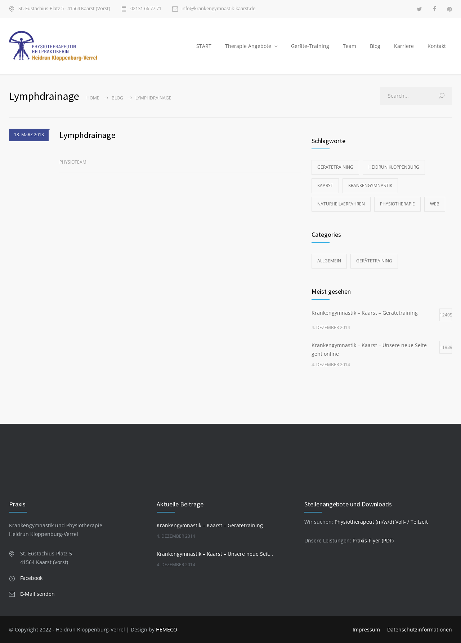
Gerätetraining (374, 261)
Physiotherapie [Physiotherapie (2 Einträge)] (397, 204)
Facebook (31, 578)
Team (349, 46)
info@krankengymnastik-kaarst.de (218, 9)
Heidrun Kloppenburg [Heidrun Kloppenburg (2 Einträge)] (393, 167)
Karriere (404, 46)
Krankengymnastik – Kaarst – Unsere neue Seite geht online (215, 553)
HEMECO (166, 629)
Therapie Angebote (248, 46)
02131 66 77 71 (145, 9)
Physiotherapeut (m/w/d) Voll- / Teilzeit (381, 521)
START (203, 46)
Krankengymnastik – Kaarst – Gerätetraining (210, 525)
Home (92, 98)
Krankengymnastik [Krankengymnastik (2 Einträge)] (370, 185)
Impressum (366, 629)
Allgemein (329, 261)
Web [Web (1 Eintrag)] (434, 204)
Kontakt (437, 46)
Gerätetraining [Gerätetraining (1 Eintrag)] (335, 167)
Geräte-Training (310, 46)
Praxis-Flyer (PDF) (373, 540)
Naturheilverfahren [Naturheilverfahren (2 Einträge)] (341, 204)
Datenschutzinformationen (419, 629)
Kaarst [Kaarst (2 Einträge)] (325, 185)
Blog (375, 46)
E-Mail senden (37, 593)
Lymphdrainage (87, 135)
